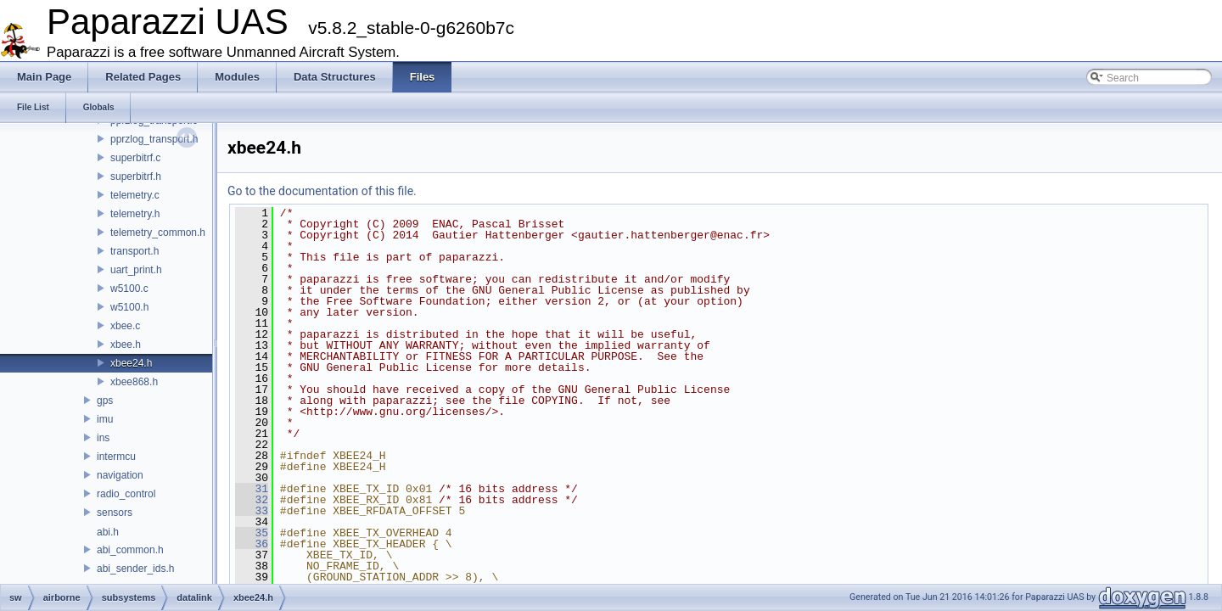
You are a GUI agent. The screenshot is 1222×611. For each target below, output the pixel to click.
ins (103, 438)
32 (251, 499)
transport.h (134, 251)
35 (251, 533)
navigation (120, 475)
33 (251, 511)
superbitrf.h (135, 176)
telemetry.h (135, 214)
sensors (114, 513)
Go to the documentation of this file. (322, 191)
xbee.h (125, 344)
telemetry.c (135, 195)
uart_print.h (136, 270)
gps (105, 400)
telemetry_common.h (157, 232)
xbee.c (125, 326)
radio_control (126, 494)
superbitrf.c (135, 158)
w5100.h (129, 307)
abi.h (108, 532)
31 (251, 488)
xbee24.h (131, 363)
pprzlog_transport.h (154, 139)
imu (105, 419)
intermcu (116, 456)
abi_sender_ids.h (135, 569)
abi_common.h (130, 550)
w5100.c (129, 288)
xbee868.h (134, 382)
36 (251, 544)
